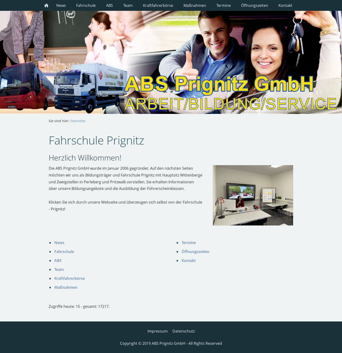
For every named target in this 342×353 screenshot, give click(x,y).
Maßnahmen (65, 287)
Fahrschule (64, 251)
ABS (58, 260)
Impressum (157, 331)
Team (59, 269)
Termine (189, 242)
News (59, 242)
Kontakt (189, 260)
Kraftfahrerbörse (69, 278)
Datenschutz (183, 331)
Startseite (77, 121)
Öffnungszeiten (195, 251)
